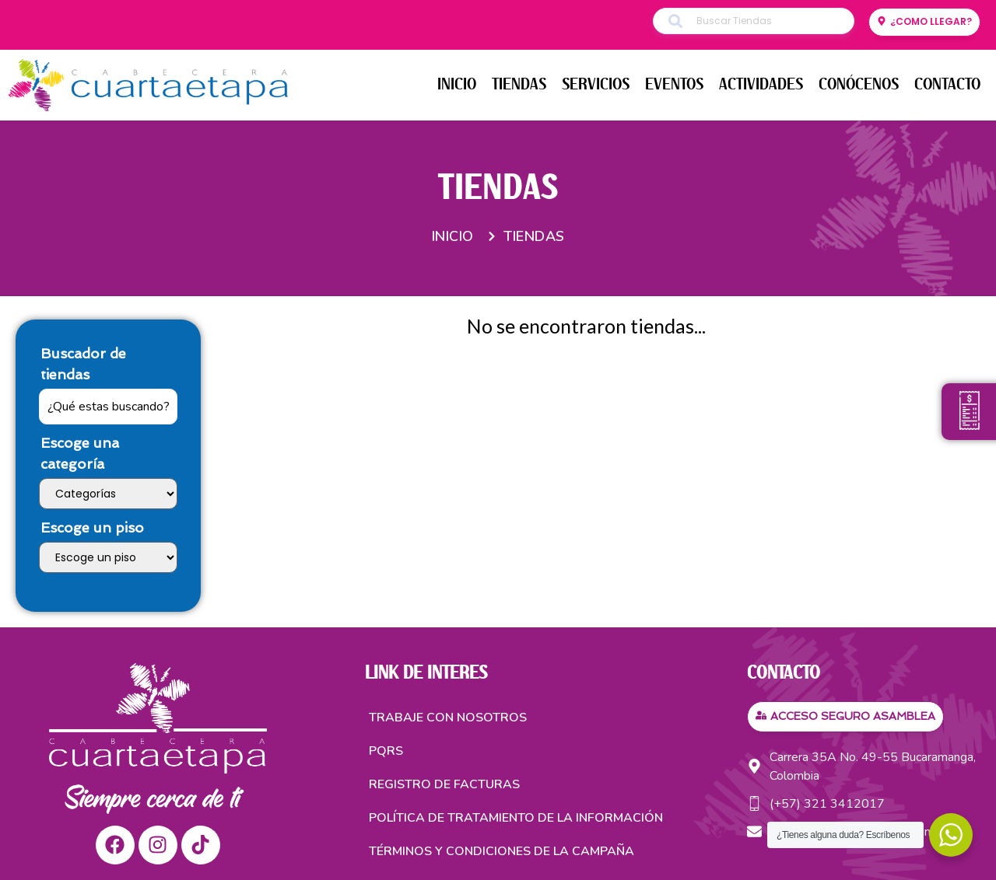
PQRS (386, 751)
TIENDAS (519, 84)
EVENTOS (674, 84)
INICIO (456, 84)
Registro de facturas (444, 784)
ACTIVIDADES (761, 84)
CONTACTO (947, 84)
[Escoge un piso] (108, 557)
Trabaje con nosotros (448, 717)
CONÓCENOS (859, 84)
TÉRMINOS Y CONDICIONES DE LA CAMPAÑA (501, 851)
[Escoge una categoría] (108, 493)
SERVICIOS (596, 84)
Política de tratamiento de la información (516, 817)
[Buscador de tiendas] (108, 406)
